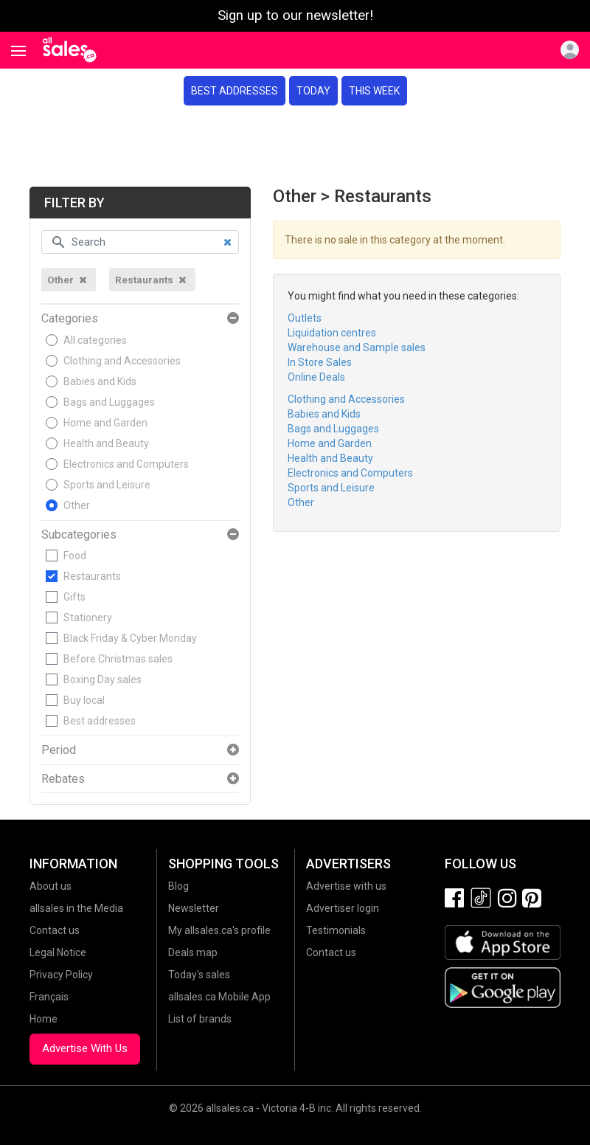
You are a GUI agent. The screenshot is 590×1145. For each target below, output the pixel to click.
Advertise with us (346, 886)
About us (51, 886)
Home (44, 1019)
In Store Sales (320, 362)
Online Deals (316, 377)
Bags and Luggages (109, 402)
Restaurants (92, 576)
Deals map (193, 952)
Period (58, 750)
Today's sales (199, 974)
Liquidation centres (332, 333)
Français (49, 997)
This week (374, 91)
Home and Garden (105, 423)
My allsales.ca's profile (219, 930)
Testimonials (336, 930)
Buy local (84, 700)
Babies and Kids (99, 381)
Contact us (55, 930)
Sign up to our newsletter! (295, 15)
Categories (69, 318)
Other (76, 505)
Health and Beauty (106, 443)
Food (74, 555)
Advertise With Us (85, 1048)
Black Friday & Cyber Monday (130, 638)
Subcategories (79, 535)
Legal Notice (58, 952)
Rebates (63, 779)
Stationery (87, 617)
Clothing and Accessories (122, 361)
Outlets (305, 318)
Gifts (74, 597)
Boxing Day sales (102, 679)
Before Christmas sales (118, 659)
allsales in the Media (76, 908)
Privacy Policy (61, 974)
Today (313, 91)
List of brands (200, 1019)
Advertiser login (342, 908)
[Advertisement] (295, 146)
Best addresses (234, 91)
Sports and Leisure (106, 485)
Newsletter (193, 908)
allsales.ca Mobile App (219, 997)
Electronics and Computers (126, 464)
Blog (178, 886)
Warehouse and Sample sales (357, 347)
